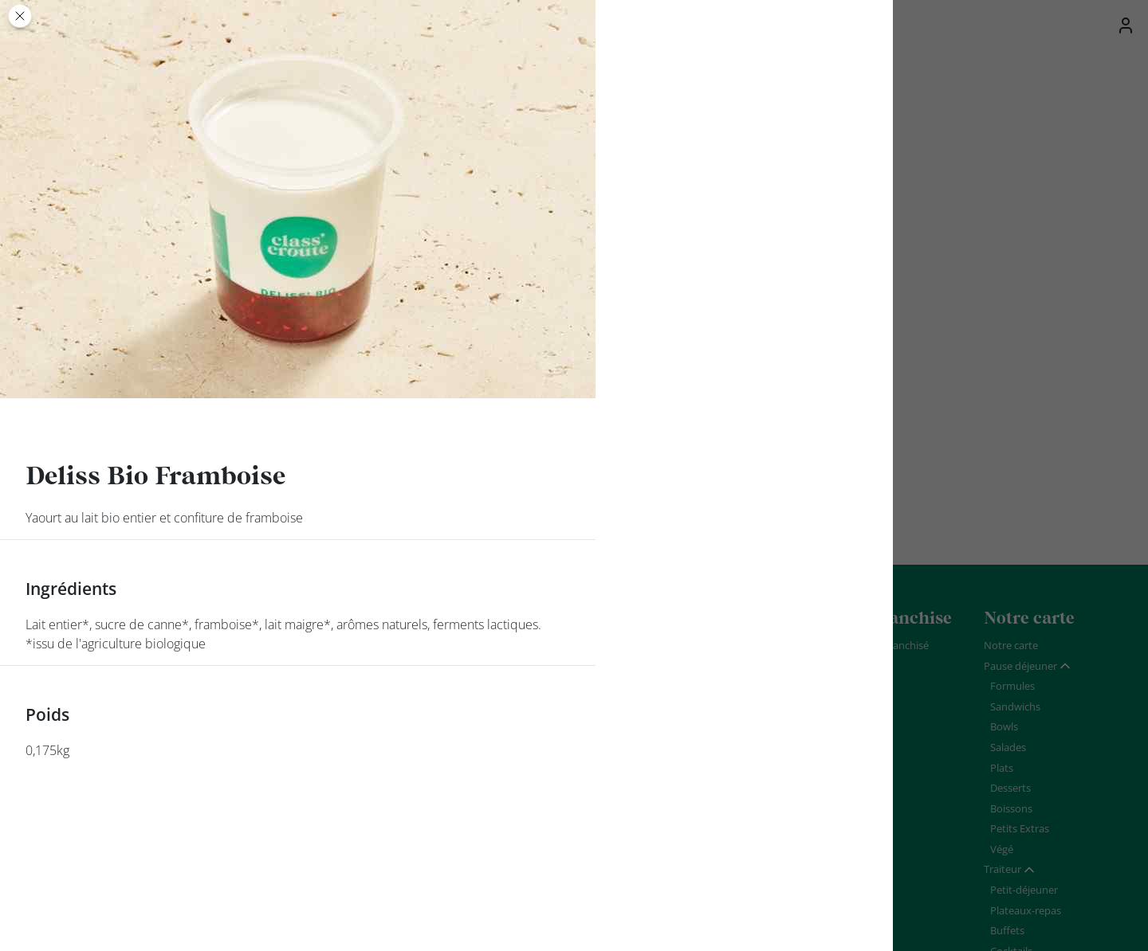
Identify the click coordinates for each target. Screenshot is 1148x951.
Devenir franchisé (888, 645)
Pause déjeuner (1020, 666)
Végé (1001, 849)
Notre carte (1011, 645)
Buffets (1007, 930)
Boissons (1011, 808)
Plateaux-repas (1025, 910)
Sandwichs (1015, 706)
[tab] (1027, 666)
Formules (1012, 686)
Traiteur (1002, 869)
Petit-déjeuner (1024, 890)
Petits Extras (1019, 828)
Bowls (1004, 726)
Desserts (1010, 788)
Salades (1008, 747)
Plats (1001, 768)
